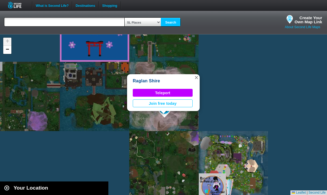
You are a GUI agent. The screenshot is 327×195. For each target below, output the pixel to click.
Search (170, 22)
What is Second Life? (52, 5)
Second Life (18, 5)
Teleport (162, 93)
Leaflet (299, 192)
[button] (196, 77)
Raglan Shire (146, 81)
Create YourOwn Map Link (308, 19)
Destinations (85, 5)
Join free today (163, 103)
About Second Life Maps (302, 27)
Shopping (109, 5)
